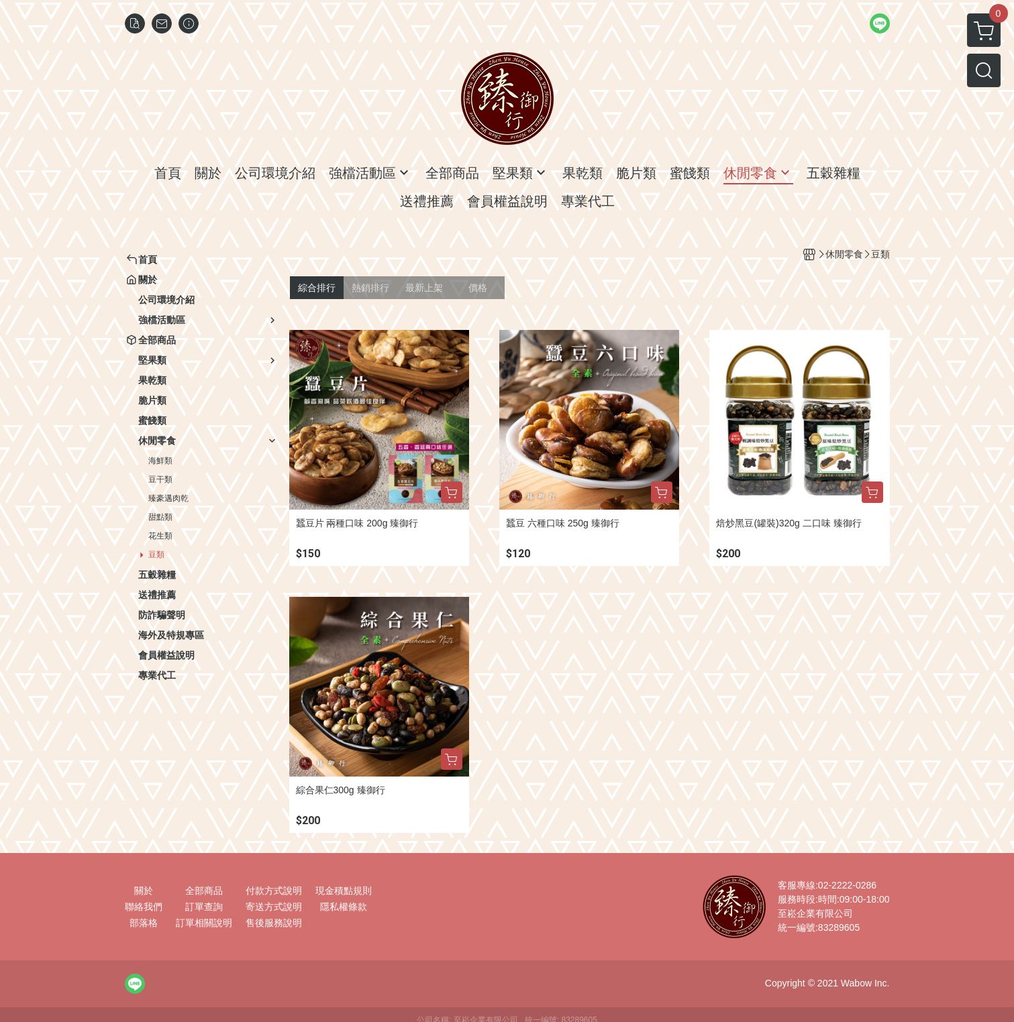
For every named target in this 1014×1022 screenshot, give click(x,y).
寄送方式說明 (274, 906)
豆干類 (160, 479)
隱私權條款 (343, 906)
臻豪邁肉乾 (168, 498)
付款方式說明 (274, 890)
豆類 (156, 554)
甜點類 (160, 517)
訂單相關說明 (204, 922)
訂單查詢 (204, 906)
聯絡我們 (143, 906)
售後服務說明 (274, 922)
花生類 (160, 536)
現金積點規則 (343, 890)
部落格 (144, 922)
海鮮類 (160, 460)
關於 (143, 890)
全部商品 (204, 890)
